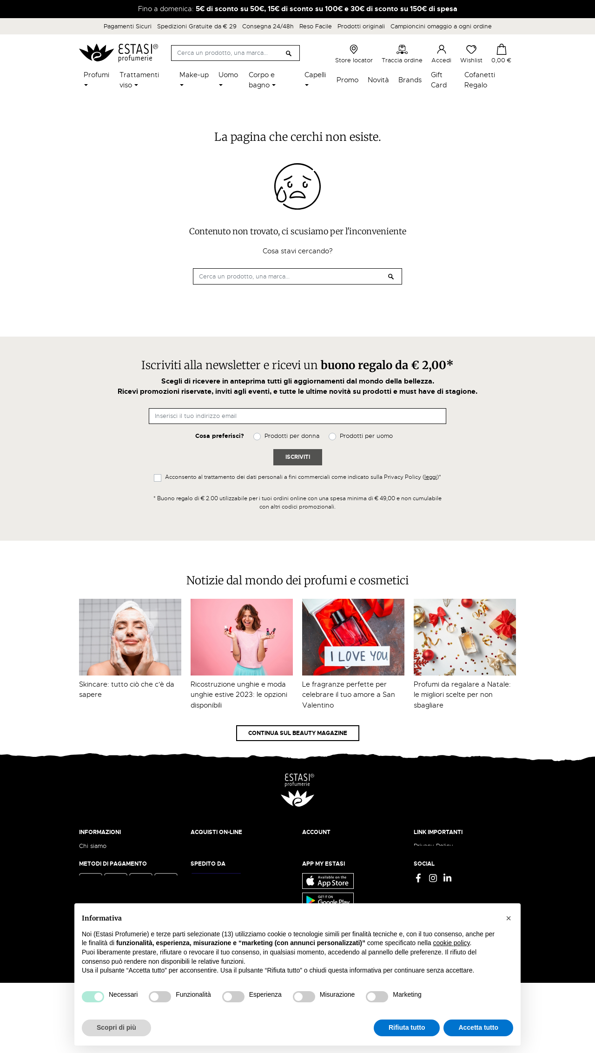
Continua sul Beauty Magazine (297, 733)
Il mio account (322, 846)
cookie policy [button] (451, 943)
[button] (508, 918)
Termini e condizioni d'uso (451, 855)
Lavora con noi (100, 864)
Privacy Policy (433, 846)
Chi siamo (92, 846)
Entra (309, 855)
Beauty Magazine (104, 855)
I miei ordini (318, 891)
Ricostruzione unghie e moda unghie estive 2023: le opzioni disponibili (239, 694)
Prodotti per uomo (366, 436)
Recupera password (330, 873)
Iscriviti (297, 457)
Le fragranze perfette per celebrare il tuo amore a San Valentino (348, 694)
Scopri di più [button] (116, 1027)
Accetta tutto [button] (478, 1027)
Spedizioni (205, 846)
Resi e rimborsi (211, 855)
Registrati (315, 864)
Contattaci (94, 873)
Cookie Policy (433, 864)
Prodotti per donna (291, 436)
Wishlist (471, 54)
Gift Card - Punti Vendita (449, 873)
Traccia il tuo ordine (219, 873)
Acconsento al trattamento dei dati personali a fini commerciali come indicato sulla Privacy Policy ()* (303, 477)
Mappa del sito (435, 882)
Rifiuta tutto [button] (407, 1027)
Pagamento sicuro (216, 864)
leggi (430, 477)
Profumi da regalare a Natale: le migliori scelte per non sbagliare (462, 694)
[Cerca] (235, 53)
